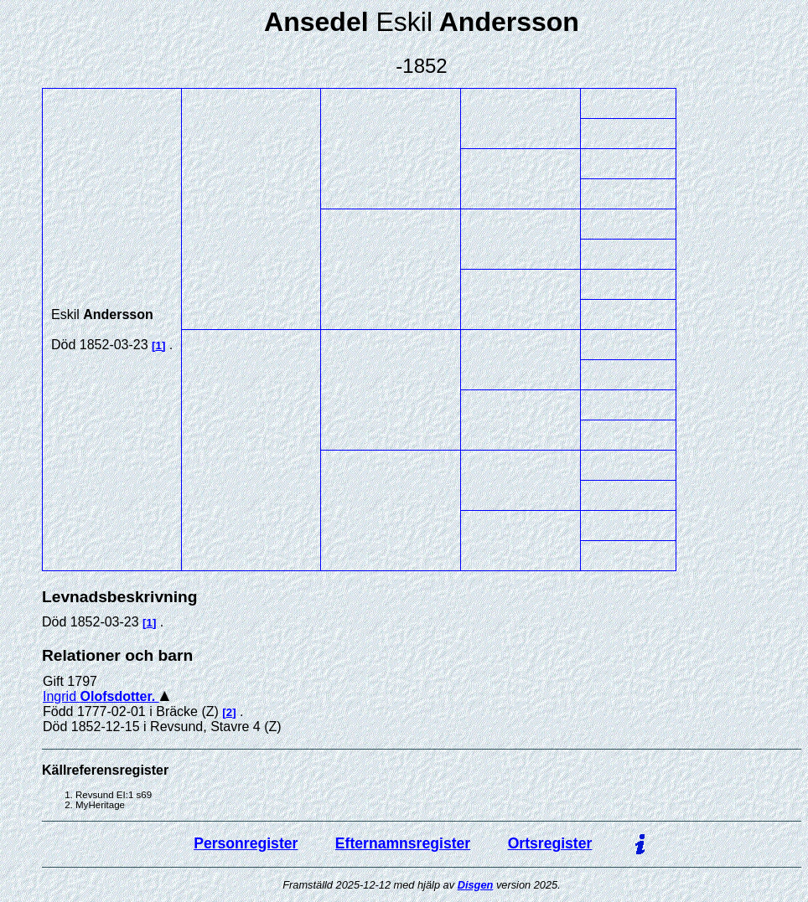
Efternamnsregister (402, 843)
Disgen (476, 885)
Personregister (246, 843)
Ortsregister (550, 843)
